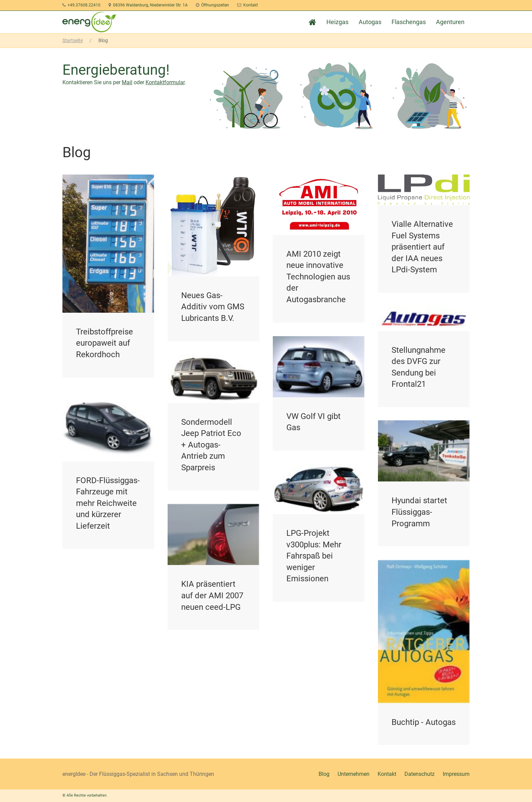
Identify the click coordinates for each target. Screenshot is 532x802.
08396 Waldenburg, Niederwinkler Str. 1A (150, 5)
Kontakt (250, 5)
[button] (518, 788)
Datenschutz (419, 774)
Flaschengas (409, 21)
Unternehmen (353, 774)
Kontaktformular (165, 82)
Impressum (456, 774)
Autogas (370, 21)
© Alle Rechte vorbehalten (84, 795)
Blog (324, 774)
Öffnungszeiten (215, 5)
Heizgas (337, 21)
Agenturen (450, 21)
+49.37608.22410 (84, 5)
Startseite (72, 40)
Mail (127, 82)
